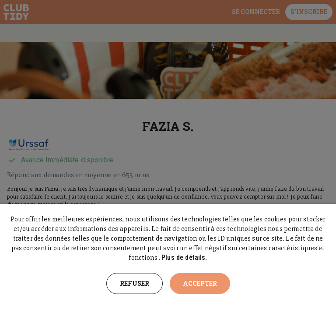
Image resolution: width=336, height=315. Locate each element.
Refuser (134, 283)
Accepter (200, 283)
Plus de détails (183, 257)
